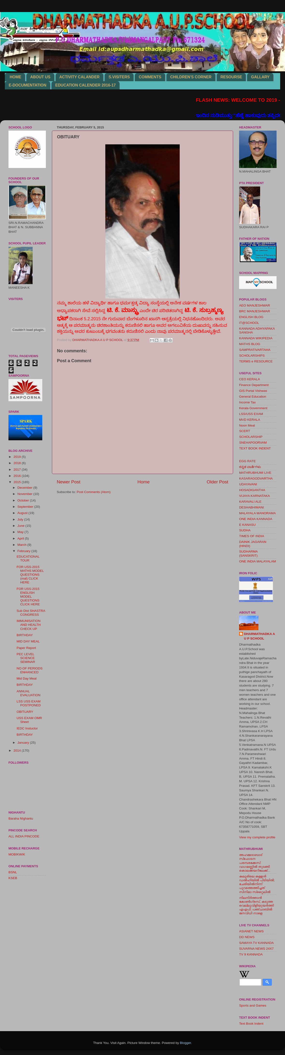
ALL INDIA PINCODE (23, 836)
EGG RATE (247, 461)
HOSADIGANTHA (252, 490)
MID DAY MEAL (28, 641)
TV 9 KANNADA (251, 954)
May (20, 532)
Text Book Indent (251, 1023)
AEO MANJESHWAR (254, 305)
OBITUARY (25, 712)
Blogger (185, 1043)
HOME (15, 77)
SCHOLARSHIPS (252, 355)
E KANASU (247, 525)
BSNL (12, 872)
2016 (18, 476)
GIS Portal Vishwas (253, 391)
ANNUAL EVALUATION (29, 693)
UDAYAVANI (248, 484)
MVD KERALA (249, 419)
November (25, 494)
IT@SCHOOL (249, 323)
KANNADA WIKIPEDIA (255, 338)
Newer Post (68, 481)
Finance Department (254, 385)
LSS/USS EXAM (251, 414)
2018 (18, 463)
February (24, 551)
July (20, 519)
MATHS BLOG (249, 344)
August (22, 513)
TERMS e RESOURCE (256, 361)
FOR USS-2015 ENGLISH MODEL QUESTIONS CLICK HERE (28, 596)
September (25, 506)
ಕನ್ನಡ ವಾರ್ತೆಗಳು (250, 467)
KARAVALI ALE (250, 501)
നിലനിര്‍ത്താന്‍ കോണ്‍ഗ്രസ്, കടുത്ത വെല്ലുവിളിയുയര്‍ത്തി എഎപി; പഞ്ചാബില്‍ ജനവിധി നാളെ (256, 905)
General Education (252, 396)
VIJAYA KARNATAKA (254, 496)
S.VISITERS (119, 77)
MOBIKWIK (16, 854)
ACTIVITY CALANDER (79, 77)
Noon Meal (247, 425)
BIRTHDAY (25, 635)
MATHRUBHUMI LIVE (255, 472)
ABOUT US (40, 77)
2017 (18, 469)
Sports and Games (252, 1005)
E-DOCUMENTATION (27, 85)
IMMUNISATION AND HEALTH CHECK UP (29, 624)
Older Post (217, 481)
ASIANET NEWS (251, 931)
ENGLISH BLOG (251, 317)
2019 (18, 457)
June (21, 526)
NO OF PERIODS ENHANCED (30, 670)
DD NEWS (247, 937)
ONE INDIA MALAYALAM (257, 561)
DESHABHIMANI (251, 507)
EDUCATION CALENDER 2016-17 (85, 85)
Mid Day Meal (27, 678)
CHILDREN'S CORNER (191, 77)
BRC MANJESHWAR (254, 311)
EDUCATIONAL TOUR (28, 558)
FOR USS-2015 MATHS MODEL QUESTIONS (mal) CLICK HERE (30, 574)
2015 (18, 482)
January (23, 742)
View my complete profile (257, 837)
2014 (18, 750)
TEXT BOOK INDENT (255, 448)
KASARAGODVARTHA (256, 478)
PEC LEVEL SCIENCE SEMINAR (26, 658)
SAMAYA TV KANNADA (256, 943)
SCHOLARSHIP (251, 437)
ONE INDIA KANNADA (255, 519)
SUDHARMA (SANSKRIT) (248, 553)
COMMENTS (150, 77)
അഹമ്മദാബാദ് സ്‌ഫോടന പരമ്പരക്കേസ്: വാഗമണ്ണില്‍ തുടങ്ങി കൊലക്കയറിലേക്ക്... (254, 862)
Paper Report (26, 648)
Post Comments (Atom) (94, 492)
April (21, 538)
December (25, 487)
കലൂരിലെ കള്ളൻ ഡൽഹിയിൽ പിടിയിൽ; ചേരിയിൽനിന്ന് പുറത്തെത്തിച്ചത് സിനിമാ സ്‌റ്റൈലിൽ (257, 884)
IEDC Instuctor (27, 728)
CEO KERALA (249, 379)
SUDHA (244, 530)
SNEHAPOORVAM (253, 442)
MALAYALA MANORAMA (257, 513)
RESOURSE (231, 77)
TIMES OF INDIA (251, 536)
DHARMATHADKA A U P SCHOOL (259, 636)
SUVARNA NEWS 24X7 (256, 948)
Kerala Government (253, 408)
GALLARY (260, 77)
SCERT (244, 431)
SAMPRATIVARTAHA (255, 350)
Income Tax (247, 402)
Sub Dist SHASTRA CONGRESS (31, 612)
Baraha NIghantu (20, 818)
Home (143, 481)
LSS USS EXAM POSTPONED (29, 703)
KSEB (12, 878)
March (22, 545)
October (23, 500)
